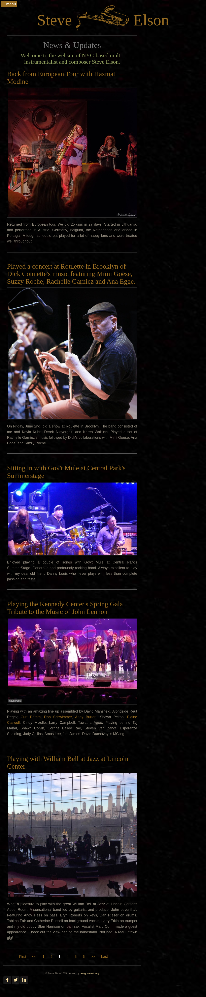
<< (34, 957)
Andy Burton (85, 717)
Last (104, 957)
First (22, 957)
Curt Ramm (31, 717)
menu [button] (9, 4)
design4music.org (89, 973)
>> (93, 957)
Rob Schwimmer (58, 717)
